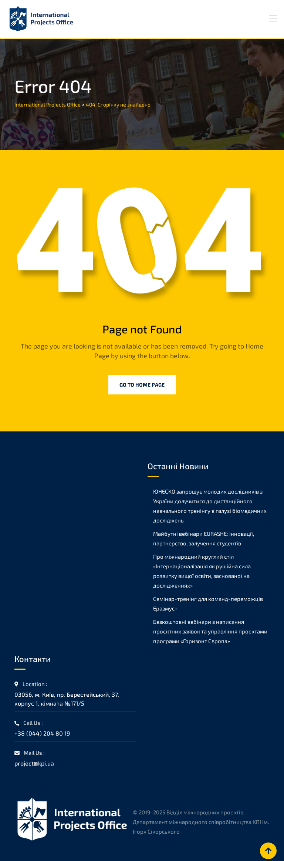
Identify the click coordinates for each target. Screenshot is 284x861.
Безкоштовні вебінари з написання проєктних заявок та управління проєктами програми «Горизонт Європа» (210, 631)
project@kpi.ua (34, 763)
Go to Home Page (142, 384)
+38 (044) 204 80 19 (42, 733)
